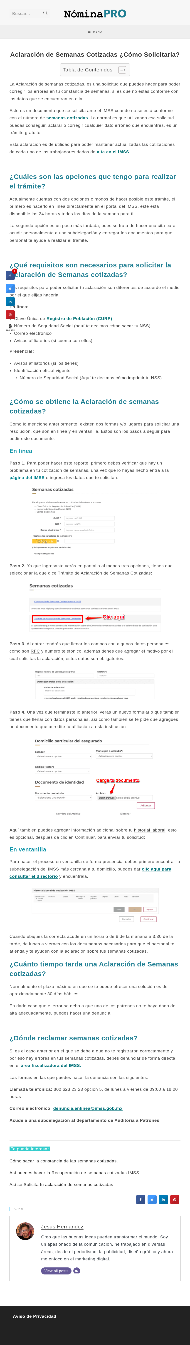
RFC (35, 651)
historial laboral (149, 830)
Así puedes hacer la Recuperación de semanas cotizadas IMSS (74, 1172)
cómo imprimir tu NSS (138, 377)
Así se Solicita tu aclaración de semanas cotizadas (61, 1184)
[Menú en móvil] (95, 32)
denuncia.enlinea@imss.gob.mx (88, 1108)
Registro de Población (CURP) (79, 318)
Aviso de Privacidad (35, 1316)
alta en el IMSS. (113, 151)
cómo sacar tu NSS (129, 325)
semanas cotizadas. (67, 117)
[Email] (76, 1270)
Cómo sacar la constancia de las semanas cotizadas (63, 1161)
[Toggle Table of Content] (120, 70)
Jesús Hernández (62, 1227)
